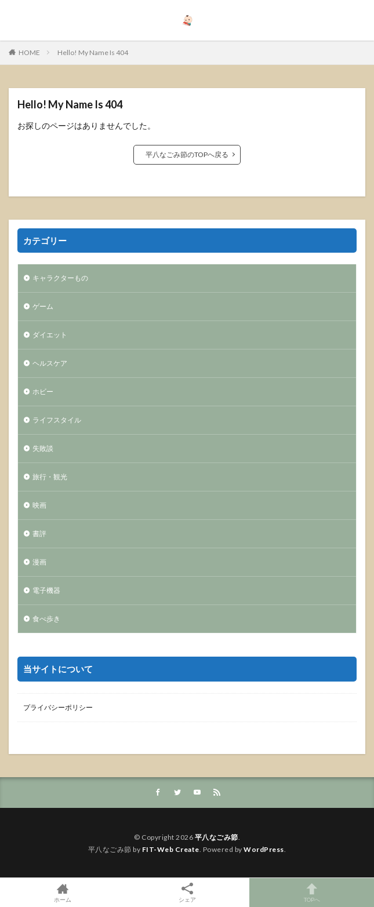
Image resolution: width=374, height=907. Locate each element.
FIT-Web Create (170, 849)
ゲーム (42, 306)
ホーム (62, 892)
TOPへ (311, 892)
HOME (29, 52)
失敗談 (42, 448)
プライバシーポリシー (58, 707)
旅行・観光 (49, 476)
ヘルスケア (49, 363)
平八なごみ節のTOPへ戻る (187, 154)
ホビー (42, 391)
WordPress (264, 849)
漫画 (39, 562)
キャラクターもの (60, 278)
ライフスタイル (56, 420)
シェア (187, 893)
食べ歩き (46, 618)
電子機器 (46, 590)
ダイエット (49, 334)
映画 (39, 505)
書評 (39, 533)
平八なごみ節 (216, 837)
